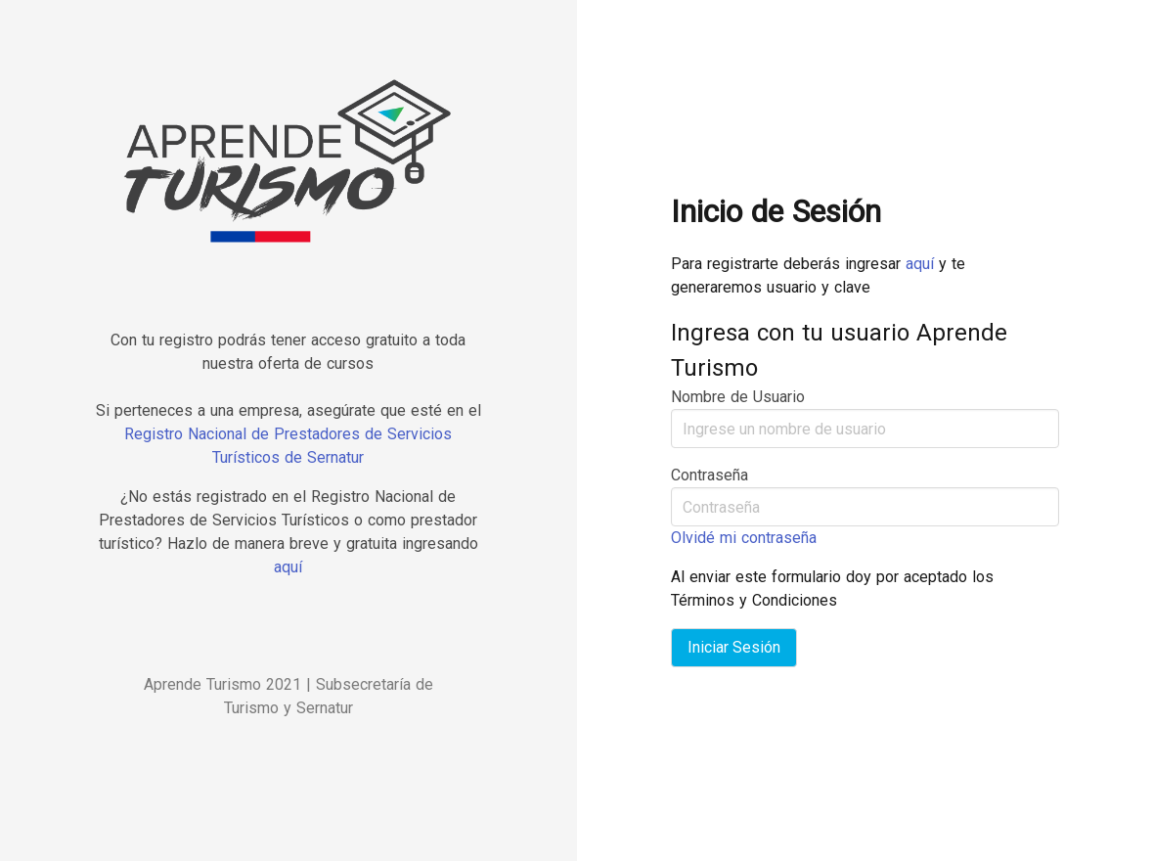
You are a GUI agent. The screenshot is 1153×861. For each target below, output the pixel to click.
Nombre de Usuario (738, 396)
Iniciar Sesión (733, 647)
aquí (288, 567)
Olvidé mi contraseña (744, 537)
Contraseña (709, 475)
